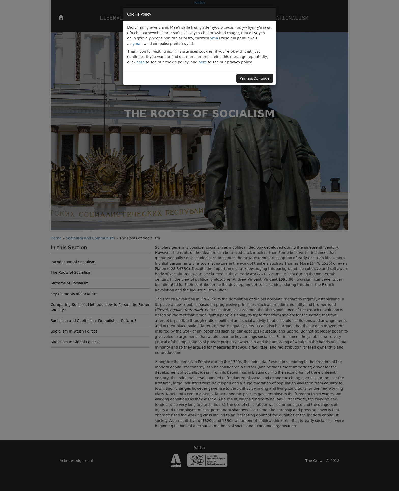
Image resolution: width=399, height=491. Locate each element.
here (140, 62)
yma (214, 38)
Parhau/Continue (255, 78)
